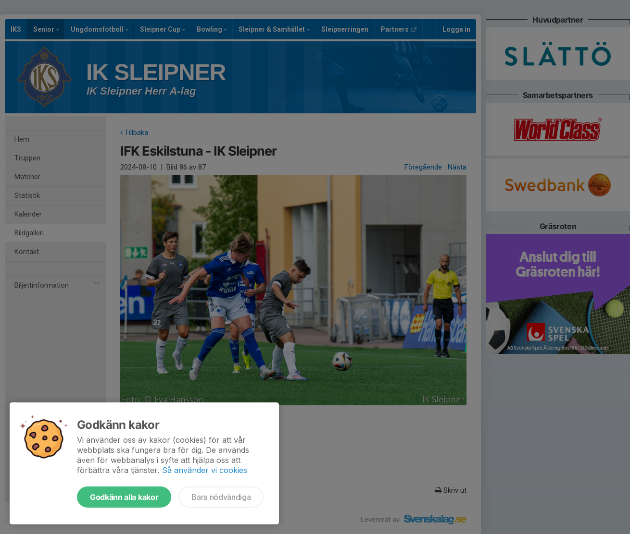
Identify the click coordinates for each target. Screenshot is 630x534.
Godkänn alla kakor (124, 497)
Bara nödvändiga (221, 497)
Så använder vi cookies (204, 470)
